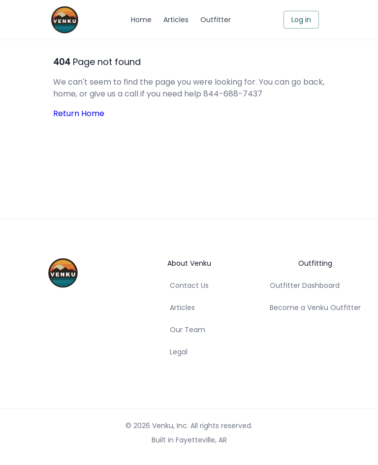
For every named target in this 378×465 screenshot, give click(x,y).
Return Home (78, 113)
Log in (301, 20)
